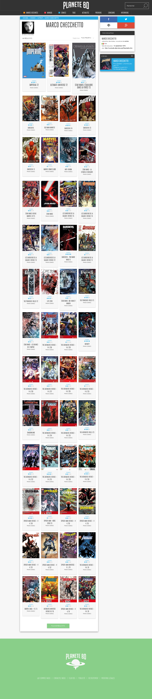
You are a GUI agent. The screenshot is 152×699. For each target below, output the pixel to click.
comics (62, 13)
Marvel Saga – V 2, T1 (31, 609)
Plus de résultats (58, 626)
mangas (48, 13)
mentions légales (108, 678)
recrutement (93, 678)
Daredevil (31, 128)
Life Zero (49, 301)
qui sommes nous (43, 678)
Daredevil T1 (31, 169)
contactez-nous (60, 678)
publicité (81, 678)
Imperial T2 (34, 85)
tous (73, 13)
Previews (98, 13)
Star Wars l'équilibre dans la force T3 (84, 86)
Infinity (87, 344)
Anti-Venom (68, 169)
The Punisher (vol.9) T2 (31, 301)
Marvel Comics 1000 (50, 169)
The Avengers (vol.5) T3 (87, 432)
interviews (125, 13)
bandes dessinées (30, 13)
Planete (76, 5)
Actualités (85, 13)
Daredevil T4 (68, 128)
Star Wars (49, 214)
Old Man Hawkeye (49, 128)
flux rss (72, 678)
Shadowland (31, 433)
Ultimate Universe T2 (59, 85)
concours (111, 13)
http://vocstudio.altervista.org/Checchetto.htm (118, 48)
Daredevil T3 (87, 128)
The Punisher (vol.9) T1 (87, 300)
